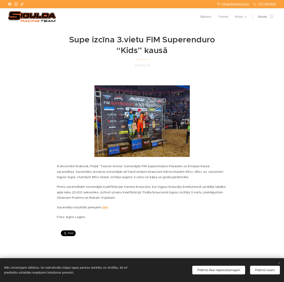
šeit (105, 207)
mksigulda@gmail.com (235, 4)
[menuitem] (207, 17)
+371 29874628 (267, 4)
